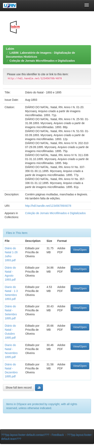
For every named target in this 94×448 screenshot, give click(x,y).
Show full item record (19, 387)
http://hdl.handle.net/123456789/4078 (48, 205)
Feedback (58, 434)
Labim (10, 48)
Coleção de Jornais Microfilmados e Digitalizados (42, 60)
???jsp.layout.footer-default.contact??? (25, 434)
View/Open (80, 249)
